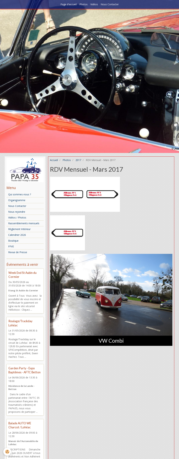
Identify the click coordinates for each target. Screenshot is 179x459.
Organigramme (16, 200)
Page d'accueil (68, 4)
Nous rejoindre (16, 211)
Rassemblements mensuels (23, 223)
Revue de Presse (17, 252)
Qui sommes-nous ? (19, 194)
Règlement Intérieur (19, 229)
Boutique (13, 240)
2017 (78, 160)
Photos (83, 4)
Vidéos (94, 4)
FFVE (11, 246)
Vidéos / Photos (17, 217)
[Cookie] (7, 452)
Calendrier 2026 (17, 235)
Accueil (54, 160)
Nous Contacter (110, 4)
